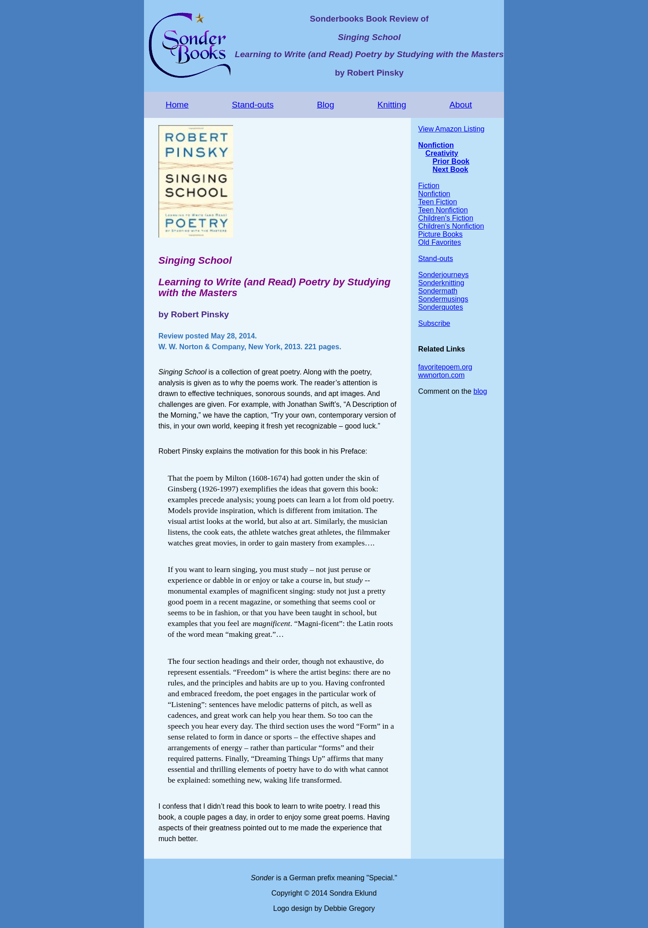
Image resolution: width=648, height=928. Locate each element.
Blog (325, 104)
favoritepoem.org (445, 367)
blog (480, 391)
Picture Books (440, 234)
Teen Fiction (437, 202)
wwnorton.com (441, 375)
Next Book (450, 169)
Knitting (392, 104)
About (461, 104)
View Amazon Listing (451, 129)
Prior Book (450, 161)
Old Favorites (439, 242)
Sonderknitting (441, 283)
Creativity (441, 153)
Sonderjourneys (443, 275)
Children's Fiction (445, 218)
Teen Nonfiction (443, 210)
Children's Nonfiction (451, 226)
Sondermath (437, 291)
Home (177, 104)
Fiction (428, 185)
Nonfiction (436, 145)
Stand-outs (253, 104)
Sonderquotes (440, 307)
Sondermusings (443, 299)
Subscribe (434, 323)
